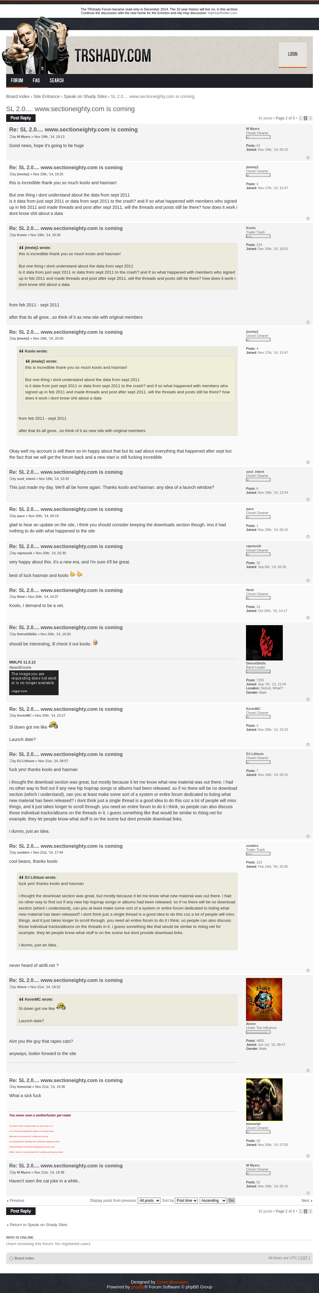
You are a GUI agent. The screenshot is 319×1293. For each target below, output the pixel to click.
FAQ (36, 81)
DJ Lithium (26, 761)
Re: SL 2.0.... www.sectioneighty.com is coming (73, 129)
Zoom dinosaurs (172, 1281)
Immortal (24, 1087)
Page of (285, 118)
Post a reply (21, 118)
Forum (17, 81)
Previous (17, 1200)
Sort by (180, 1200)
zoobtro (23, 852)
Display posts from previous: (125, 1200)
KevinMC (24, 715)
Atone (22, 987)
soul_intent (26, 479)
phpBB (137, 1286)
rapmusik (24, 553)
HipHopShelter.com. (223, 13)
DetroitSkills (27, 634)
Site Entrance (46, 96)
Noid (21, 596)
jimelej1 (23, 174)
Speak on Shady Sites (85, 96)
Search (56, 81)
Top (308, 157)
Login (293, 55)
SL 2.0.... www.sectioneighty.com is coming (70, 109)
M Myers (24, 136)
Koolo (22, 235)
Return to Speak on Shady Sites (38, 1224)
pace (21, 516)
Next (305, 1200)
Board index (17, 96)
